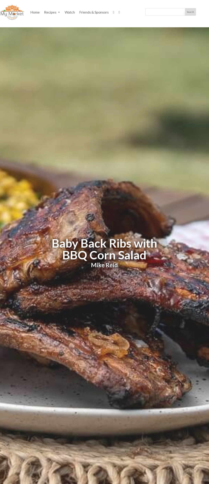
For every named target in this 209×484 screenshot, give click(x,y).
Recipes (50, 12)
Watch (70, 12)
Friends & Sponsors (94, 12)
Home (35, 12)
